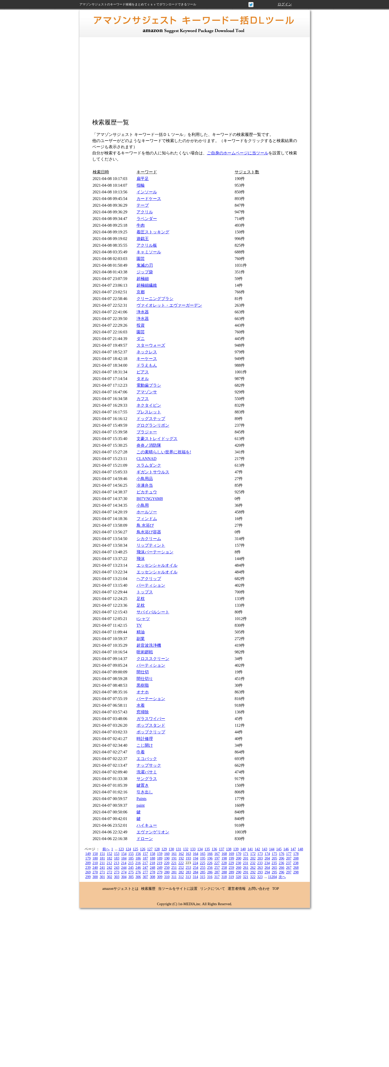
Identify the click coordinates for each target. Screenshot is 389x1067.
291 (245, 872)
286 (210, 872)
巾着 (140, 752)
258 (224, 868)
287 (217, 872)
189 (159, 858)
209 (88, 863)
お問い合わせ (259, 889)
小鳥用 (142, 505)
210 (95, 863)
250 (167, 868)
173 (260, 854)
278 (152, 872)
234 (267, 863)
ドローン (144, 838)
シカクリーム (148, 538)
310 (167, 877)
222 (181, 863)
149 (88, 854)
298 (296, 872)
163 (188, 854)
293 (260, 872)
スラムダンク (148, 465)
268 (296, 868)
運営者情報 (237, 889)
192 (181, 858)
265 (274, 868)
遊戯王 (142, 238)
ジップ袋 (144, 272)
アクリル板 (146, 245)
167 (217, 854)
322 (252, 877)
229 (231, 863)
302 (109, 877)
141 (250, 849)
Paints (141, 798)
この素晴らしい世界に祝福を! (163, 452)
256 (210, 868)
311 (173, 877)
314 (195, 877)
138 (229, 849)
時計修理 (144, 738)
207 (288, 858)
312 (181, 877)
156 (138, 854)
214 (123, 863)
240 (95, 868)
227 (216, 863)
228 (224, 863)
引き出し (144, 792)
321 (245, 877)
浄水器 (142, 312)
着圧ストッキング (152, 232)
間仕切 (142, 672)
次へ (282, 877)
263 (260, 868)
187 (145, 858)
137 (221, 849)
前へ (106, 849)
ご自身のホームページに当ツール (237, 153)
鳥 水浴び (145, 525)
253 (188, 868)
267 (288, 868)
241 (102, 868)
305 (131, 877)
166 (210, 854)
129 (164, 849)
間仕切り (144, 678)
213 (116, 863)
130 (171, 849)
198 (224, 858)
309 (159, 877)
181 (102, 858)
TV (139, 625)
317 (216, 877)
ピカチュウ (146, 492)
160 (167, 854)
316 (209, 877)
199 (231, 858)
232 (252, 863)
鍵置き (142, 785)
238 (295, 863)
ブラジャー (146, 432)
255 (202, 868)
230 (238, 863)
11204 (272, 877)
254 (195, 868)
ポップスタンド (150, 725)
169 (231, 854)
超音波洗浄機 (148, 645)
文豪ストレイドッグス (156, 438)
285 (202, 872)
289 (231, 872)
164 (195, 854)
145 (279, 849)
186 (138, 858)
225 (202, 863)
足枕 (140, 598)
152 (109, 854)
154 (124, 854)
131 (178, 849)
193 (188, 858)
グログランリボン (152, 425)
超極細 (142, 278)
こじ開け (144, 745)
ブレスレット (148, 412)
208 (296, 858)
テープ (142, 205)
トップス (144, 592)
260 (238, 868)
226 (209, 863)
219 (159, 863)
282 (181, 872)
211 (102, 863)
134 (200, 849)
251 (174, 868)
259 (231, 868)
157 (145, 854)
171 (245, 854)
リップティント (150, 545)
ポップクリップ (150, 732)
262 (253, 868)
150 (95, 854)
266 (281, 868)
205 (274, 858)
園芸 (140, 258)
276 (138, 872)
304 (124, 877)
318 (224, 877)
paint (140, 805)
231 (245, 863)
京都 (140, 292)
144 (272, 849)
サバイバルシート (152, 612)
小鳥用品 (144, 478)
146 (286, 849)
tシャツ (143, 618)
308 (152, 877)
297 (288, 872)
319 (231, 877)
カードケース (148, 198)
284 (195, 872)
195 (202, 858)
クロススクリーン (152, 658)
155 (131, 854)
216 (138, 863)
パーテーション (150, 698)
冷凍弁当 (144, 485)
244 (124, 868)
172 (253, 854)
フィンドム (146, 518)
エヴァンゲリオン (152, 832)
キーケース (146, 358)
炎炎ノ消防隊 (148, 445)
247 (145, 868)
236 (281, 863)
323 (259, 877)
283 (188, 872)
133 (193, 849)
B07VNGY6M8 (149, 498)
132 (185, 849)
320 (238, 877)
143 (264, 849)
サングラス (146, 778)
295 (274, 872)
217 (145, 863)
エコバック (146, 758)
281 (174, 872)
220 (166, 863)
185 (131, 858)
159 (159, 854)
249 (159, 868)
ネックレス (146, 352)
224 (195, 863)
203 (260, 858)
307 (145, 877)
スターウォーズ (150, 345)
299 (88, 877)
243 (116, 868)
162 (181, 854)
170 (238, 854)
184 (124, 858)
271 (102, 872)
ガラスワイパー (150, 718)
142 (257, 849)
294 (267, 872)
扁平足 (142, 178)
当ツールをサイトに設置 (177, 889)
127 (150, 849)
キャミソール (148, 252)
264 (267, 868)
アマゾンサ (146, 392)
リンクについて (212, 889)
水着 (140, 705)
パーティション (150, 585)
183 (116, 858)
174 (267, 854)
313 (188, 877)
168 (224, 854)
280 (167, 872)
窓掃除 (142, 712)
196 (210, 858)
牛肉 (140, 225)
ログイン (285, 4)
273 (116, 872)
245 (131, 868)
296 (281, 872)
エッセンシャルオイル (156, 565)
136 (214, 849)
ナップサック (148, 765)
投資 (140, 325)
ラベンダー (146, 218)
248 (152, 868)
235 (274, 863)
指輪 (140, 185)
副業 (140, 638)
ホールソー (146, 512)
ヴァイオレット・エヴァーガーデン (169, 305)
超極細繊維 (146, 285)
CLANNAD (146, 458)
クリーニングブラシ (154, 298)
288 (224, 872)
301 (102, 877)
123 (121, 849)
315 (202, 877)
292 (253, 872)
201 (245, 858)
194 (195, 858)
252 (181, 868)
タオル (142, 378)
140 (243, 849)
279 (159, 872)
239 (88, 868)
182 (109, 858)
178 (296, 854)
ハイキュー (146, 825)
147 (293, 849)
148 (300, 849)
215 (130, 863)
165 (202, 854)
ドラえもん (146, 365)
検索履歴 (148, 889)
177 (288, 854)
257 (217, 868)
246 (138, 868)
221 (173, 863)
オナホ (142, 692)
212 (109, 863)
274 (124, 872)
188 (152, 858)
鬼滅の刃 (144, 265)
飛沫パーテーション (154, 552)
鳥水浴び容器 (148, 532)
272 (109, 872)
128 (157, 849)
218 (152, 863)
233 (259, 863)
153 (116, 854)
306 (138, 877)
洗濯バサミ (146, 772)
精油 (140, 632)
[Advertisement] (194, 81)
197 (217, 858)
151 (102, 854)
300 (95, 877)
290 (238, 872)
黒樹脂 (142, 685)
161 (174, 854)
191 (174, 858)
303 (116, 877)
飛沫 (140, 558)
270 (95, 872)
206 (281, 858)
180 (95, 858)
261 (245, 868)
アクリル (144, 212)
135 (207, 849)
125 (135, 849)
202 (253, 858)
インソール (146, 192)
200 (238, 858)
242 (109, 868)
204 (267, 858)
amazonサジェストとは (120, 889)
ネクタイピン (148, 405)
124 (128, 849)
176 (281, 854)
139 (236, 849)
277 (145, 872)
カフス (142, 398)
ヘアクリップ (148, 578)
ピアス (142, 372)
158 (152, 854)
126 (142, 849)
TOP (275, 889)
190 (167, 858)
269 (88, 872)
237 (288, 863)
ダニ (140, 338)
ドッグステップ (150, 418)
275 (131, 872)
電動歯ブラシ (148, 385)
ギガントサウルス (152, 472)
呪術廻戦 (144, 652)
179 (88, 858)
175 (274, 854)
